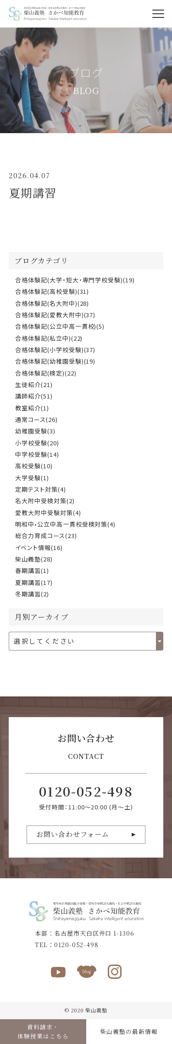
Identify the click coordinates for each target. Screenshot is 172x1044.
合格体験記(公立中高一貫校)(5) (60, 326)
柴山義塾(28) (34, 559)
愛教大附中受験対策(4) (48, 512)
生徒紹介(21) (34, 384)
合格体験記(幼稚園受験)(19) (55, 361)
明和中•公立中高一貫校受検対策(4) (65, 524)
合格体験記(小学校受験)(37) (55, 349)
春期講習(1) (32, 570)
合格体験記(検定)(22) (46, 373)
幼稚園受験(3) (35, 431)
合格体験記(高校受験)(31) (52, 291)
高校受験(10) (34, 465)
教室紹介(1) (32, 408)
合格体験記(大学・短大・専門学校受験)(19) (75, 279)
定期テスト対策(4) (40, 489)
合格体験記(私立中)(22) (49, 338)
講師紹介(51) (34, 396)
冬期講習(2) (32, 593)
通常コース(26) (36, 419)
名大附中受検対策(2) (45, 500)
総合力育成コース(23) (46, 535)
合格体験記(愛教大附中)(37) (55, 314)
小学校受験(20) (37, 442)
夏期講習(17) (34, 582)
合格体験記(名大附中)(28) (52, 303)
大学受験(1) (32, 477)
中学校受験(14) (37, 454)
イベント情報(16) (39, 547)
